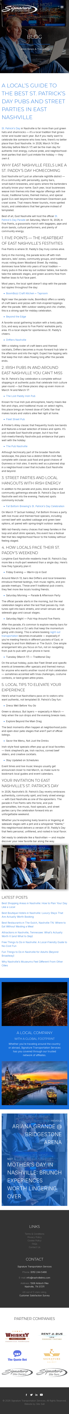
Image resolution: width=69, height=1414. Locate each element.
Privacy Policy (34, 1237)
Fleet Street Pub (15, 419)
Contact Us (34, 1247)
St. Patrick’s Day (11, 128)
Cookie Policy (34, 1240)
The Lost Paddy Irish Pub (20, 396)
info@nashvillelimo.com (38, 1277)
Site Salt (40, 1404)
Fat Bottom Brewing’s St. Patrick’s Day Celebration (35, 506)
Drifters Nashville (16, 339)
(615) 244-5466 (38, 1272)
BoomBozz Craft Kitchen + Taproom (27, 293)
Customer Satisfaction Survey (34, 1295)
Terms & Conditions (34, 1233)
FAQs (34, 1243)
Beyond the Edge (16, 316)
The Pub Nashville (16, 446)
